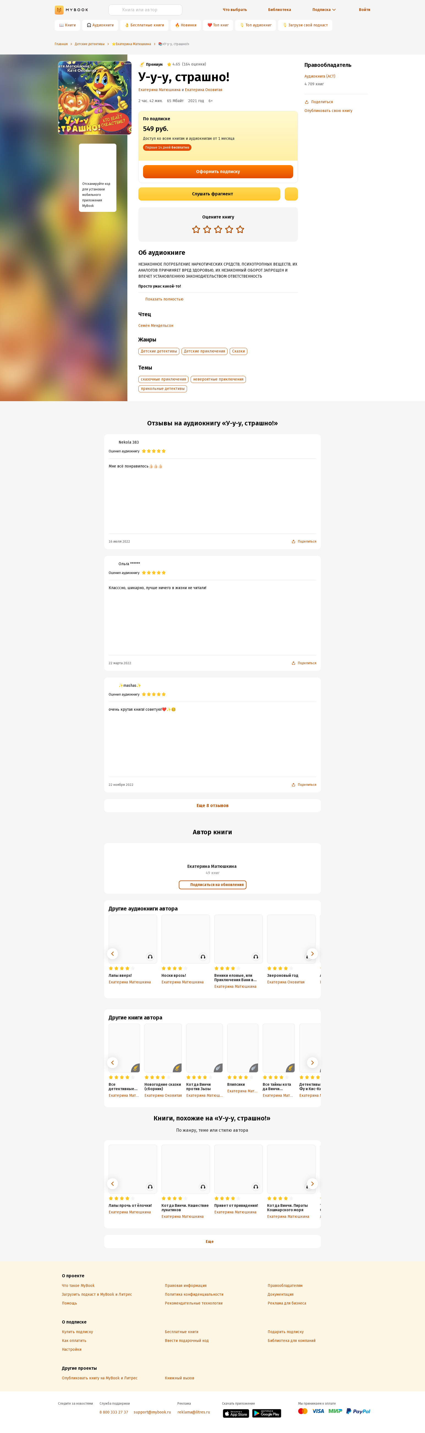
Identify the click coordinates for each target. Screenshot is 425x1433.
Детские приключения (204, 351)
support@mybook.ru (152, 1412)
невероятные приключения (218, 379)
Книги (70, 25)
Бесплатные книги (147, 25)
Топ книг (221, 25)
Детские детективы (159, 351)
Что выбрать (235, 9)
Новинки (188, 25)
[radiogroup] (218, 230)
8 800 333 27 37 (114, 1412)
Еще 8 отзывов (213, 805)
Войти (364, 9)
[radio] (196, 229)
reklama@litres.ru (193, 1412)
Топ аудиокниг (259, 25)
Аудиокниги (103, 25)
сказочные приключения (163, 379)
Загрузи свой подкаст (308, 25)
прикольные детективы (163, 388)
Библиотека (279, 9)
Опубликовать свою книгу (328, 110)
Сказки (238, 351)
